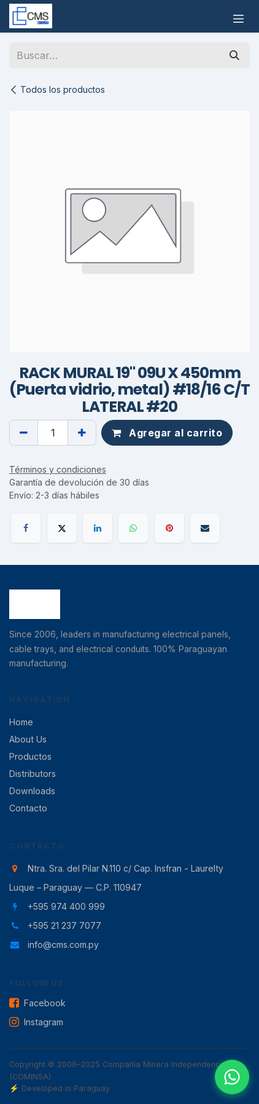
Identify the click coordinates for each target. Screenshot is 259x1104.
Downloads (32, 791)
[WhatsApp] (133, 528)
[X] (62, 528)
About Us (28, 739)
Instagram (36, 1022)
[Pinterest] (169, 528)
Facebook (37, 1003)
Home (21, 722)
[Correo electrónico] (205, 528)
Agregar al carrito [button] (167, 433)
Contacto (28, 808)
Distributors (32, 773)
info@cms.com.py (63, 944)
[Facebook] (26, 528)
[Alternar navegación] (238, 16)
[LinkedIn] (97, 528)
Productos (30, 756)
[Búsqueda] (234, 55)
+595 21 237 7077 (64, 925)
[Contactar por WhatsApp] (232, 1077)
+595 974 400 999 (66, 906)
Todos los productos (57, 89)
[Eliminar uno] (23, 433)
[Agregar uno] (82, 433)
